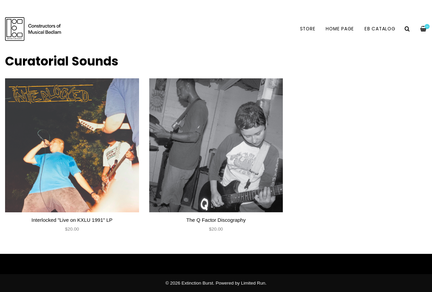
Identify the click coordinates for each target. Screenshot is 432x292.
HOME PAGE (340, 29)
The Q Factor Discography (216, 220)
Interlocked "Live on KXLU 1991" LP (71, 220)
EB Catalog (380, 29)
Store (308, 29)
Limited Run (253, 283)
